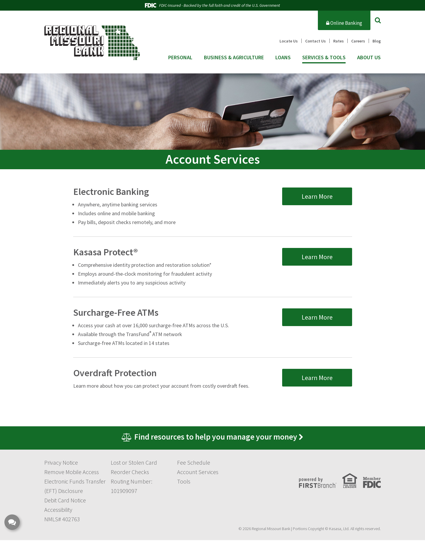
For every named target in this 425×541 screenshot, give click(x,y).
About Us (369, 57)
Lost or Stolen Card (134, 463)
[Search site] (378, 20)
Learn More (317, 194)
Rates (338, 41)
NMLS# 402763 (62, 520)
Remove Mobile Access (71, 472)
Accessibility (58, 510)
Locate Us (288, 41)
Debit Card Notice (65, 501)
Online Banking (344, 23)
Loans (283, 57)
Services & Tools (324, 57)
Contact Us (315, 41)
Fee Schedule (193, 463)
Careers (358, 41)
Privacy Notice (61, 463)
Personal (180, 57)
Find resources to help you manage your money (216, 437)
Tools (183, 482)
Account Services (197, 472)
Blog (376, 41)
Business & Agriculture (234, 57)
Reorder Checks (130, 472)
